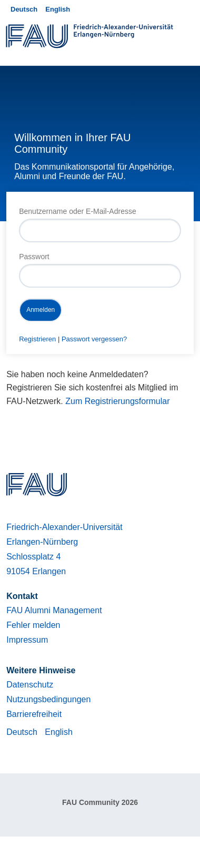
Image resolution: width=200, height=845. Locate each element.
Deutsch (24, 9)
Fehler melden (33, 625)
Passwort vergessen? (94, 339)
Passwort (34, 256)
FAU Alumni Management (54, 610)
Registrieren (37, 339)
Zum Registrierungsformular (117, 401)
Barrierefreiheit (34, 714)
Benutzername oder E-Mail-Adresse (77, 211)
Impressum (27, 639)
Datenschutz (29, 684)
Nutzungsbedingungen (48, 699)
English (57, 9)
